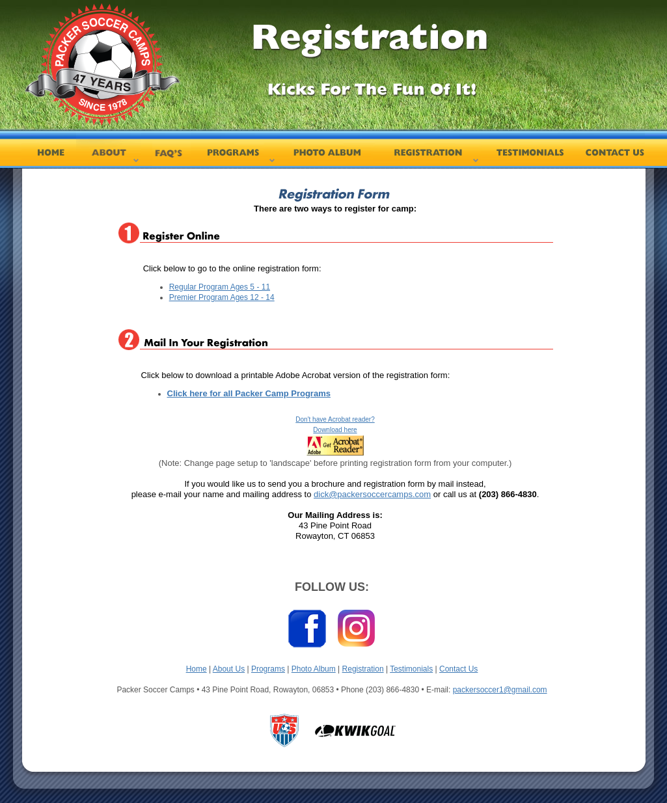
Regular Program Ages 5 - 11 (219, 287)
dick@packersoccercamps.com (372, 494)
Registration (363, 669)
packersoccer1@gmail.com (500, 689)
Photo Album (314, 669)
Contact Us (458, 669)
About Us (229, 669)
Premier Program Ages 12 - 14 (222, 297)
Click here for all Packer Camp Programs (249, 393)
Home (196, 669)
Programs (268, 669)
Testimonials (411, 669)
